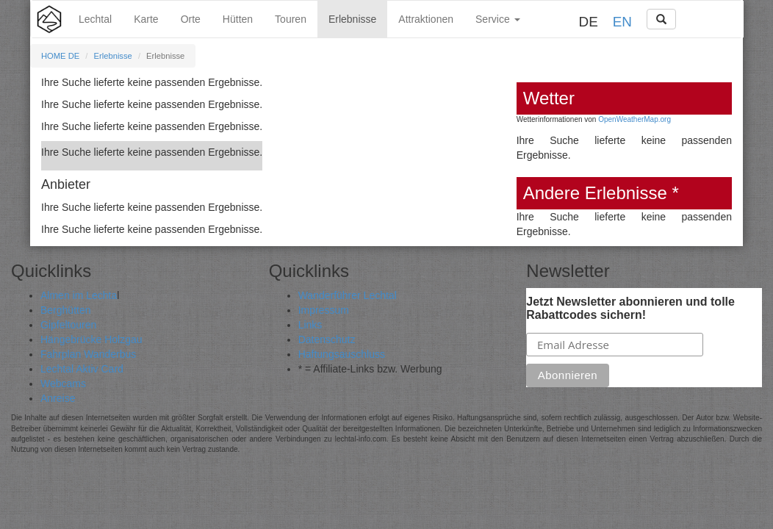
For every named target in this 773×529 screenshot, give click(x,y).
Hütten (238, 19)
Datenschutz (327, 339)
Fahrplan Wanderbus (88, 354)
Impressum (323, 310)
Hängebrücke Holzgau (91, 339)
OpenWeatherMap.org (634, 119)
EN (622, 21)
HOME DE (60, 55)
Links (310, 325)
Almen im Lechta (78, 295)
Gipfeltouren (68, 325)
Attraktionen (425, 19)
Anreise (57, 398)
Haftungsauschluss (341, 354)
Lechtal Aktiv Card (81, 369)
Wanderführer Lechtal (347, 295)
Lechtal (95, 19)
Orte (191, 19)
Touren (290, 19)
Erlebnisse (352, 19)
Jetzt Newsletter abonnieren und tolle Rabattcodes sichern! (630, 308)
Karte (146, 19)
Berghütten (65, 310)
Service (497, 19)
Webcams (63, 383)
